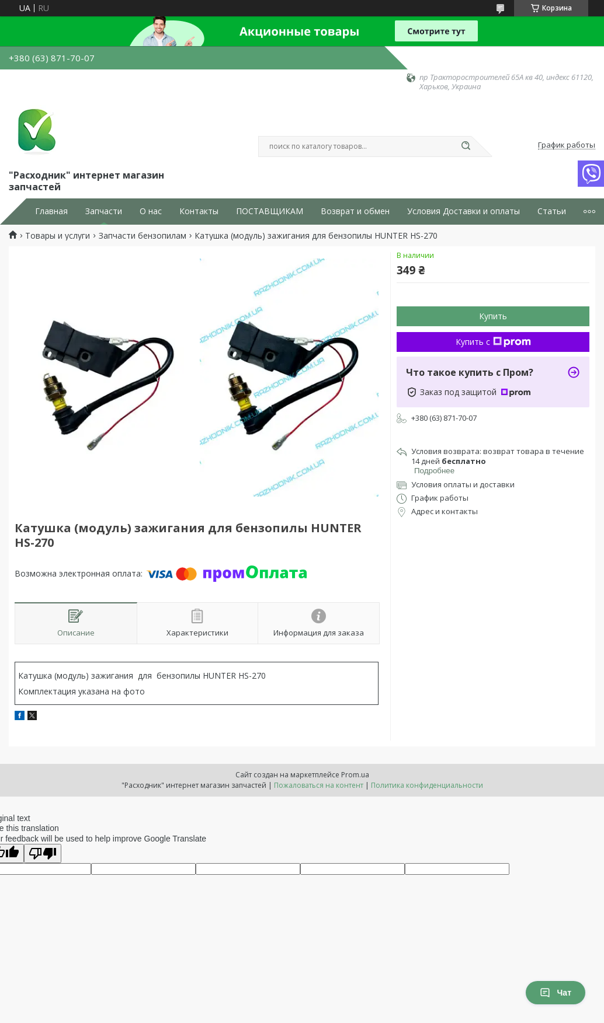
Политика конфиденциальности (427, 785)
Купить (493, 316)
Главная (51, 211)
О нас (151, 211)
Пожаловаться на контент (318, 785)
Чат (555, 992)
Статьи (551, 211)
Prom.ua (355, 775)
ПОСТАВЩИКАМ (269, 211)
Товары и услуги (57, 236)
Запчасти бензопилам (142, 236)
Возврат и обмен (355, 211)
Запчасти (103, 211)
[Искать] (465, 146)
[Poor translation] (42, 853)
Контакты (198, 211)
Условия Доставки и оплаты (463, 211)
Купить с (493, 341)
